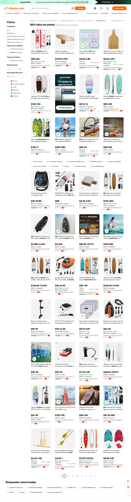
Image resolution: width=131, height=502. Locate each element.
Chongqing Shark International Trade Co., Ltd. (41, 249)
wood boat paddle (106, 487)
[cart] (101, 9)
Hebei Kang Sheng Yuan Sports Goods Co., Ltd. (113, 465)
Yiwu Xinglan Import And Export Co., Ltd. (65, 466)
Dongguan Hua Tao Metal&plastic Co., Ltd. (65, 333)
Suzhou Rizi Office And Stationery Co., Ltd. (89, 335)
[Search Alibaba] (50, 8)
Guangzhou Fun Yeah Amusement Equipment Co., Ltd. (113, 152)
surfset (10, 492)
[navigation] (17, 248)
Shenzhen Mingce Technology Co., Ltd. (89, 249)
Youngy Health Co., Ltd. (111, 109)
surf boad (54, 166)
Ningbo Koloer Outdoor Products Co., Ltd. (89, 378)
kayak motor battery (39, 166)
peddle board (71, 487)
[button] (72, 8)
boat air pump (37, 161)
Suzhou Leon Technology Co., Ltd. (113, 249)
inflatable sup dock (95, 161)
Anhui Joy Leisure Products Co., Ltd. (41, 152)
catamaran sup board (15, 487)
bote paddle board (35, 492)
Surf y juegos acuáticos (85, 21)
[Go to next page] (95, 476)
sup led (66, 166)
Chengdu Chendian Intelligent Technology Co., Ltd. (89, 154)
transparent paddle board (75, 161)
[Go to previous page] (60, 476)
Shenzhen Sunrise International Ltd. (113, 377)
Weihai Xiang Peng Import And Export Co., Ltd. (41, 290)
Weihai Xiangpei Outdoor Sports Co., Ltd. (113, 290)
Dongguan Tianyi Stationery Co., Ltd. (89, 65)
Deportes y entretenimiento (47, 21)
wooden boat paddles (34, 487)
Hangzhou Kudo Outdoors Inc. (113, 335)
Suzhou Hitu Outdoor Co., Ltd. (41, 110)
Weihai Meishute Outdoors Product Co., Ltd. (65, 292)
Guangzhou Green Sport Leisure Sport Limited (41, 65)
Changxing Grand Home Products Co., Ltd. (113, 67)
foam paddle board (97, 166)
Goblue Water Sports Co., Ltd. (89, 420)
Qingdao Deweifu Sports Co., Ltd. (65, 206)
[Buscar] (80, 8)
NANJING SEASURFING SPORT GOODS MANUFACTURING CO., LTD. (41, 421)
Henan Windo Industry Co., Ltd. (113, 207)
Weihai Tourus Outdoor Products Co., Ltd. (89, 292)
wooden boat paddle (113, 161)
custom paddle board (87, 487)
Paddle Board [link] (100, 21)
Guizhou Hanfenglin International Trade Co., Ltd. (89, 465)
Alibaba (32, 21)
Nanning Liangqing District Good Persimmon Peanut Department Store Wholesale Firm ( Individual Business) (65, 420)
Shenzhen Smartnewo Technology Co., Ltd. (41, 206)
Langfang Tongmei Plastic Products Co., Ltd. (113, 420)
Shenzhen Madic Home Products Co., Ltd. (89, 206)
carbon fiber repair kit (54, 161)
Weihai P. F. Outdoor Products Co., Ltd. (41, 333)
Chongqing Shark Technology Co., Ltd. (65, 249)
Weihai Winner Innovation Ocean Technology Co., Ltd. (65, 377)
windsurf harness (79, 166)
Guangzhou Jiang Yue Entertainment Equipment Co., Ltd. (41, 377)
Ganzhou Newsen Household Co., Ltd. (41, 465)
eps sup (21, 492)
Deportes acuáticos (67, 21)
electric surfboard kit (54, 492)
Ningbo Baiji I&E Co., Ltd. (63, 63)
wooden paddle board (54, 487)
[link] (128, 481)
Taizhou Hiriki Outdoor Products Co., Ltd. (65, 152)
